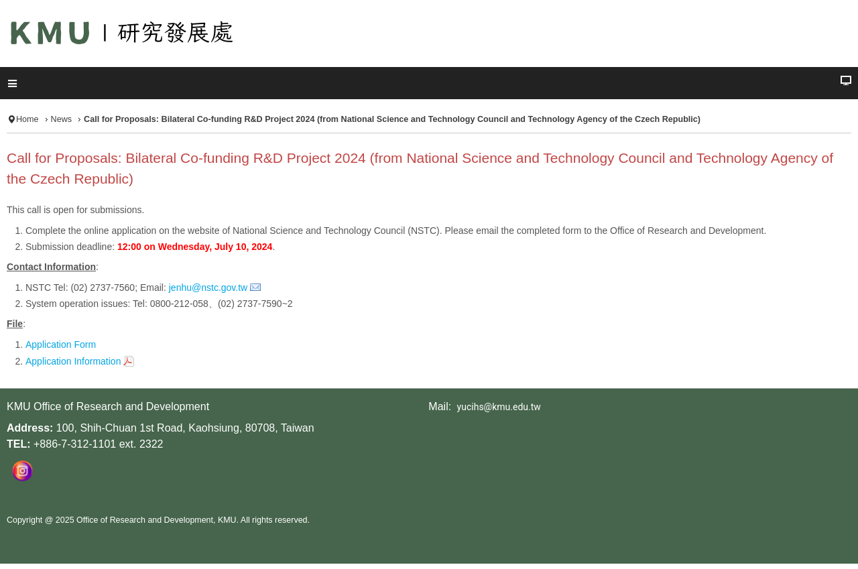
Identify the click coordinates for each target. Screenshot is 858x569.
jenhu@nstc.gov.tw (208, 287)
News (61, 119)
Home (27, 119)
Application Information (73, 361)
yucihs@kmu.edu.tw (499, 406)
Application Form (60, 344)
